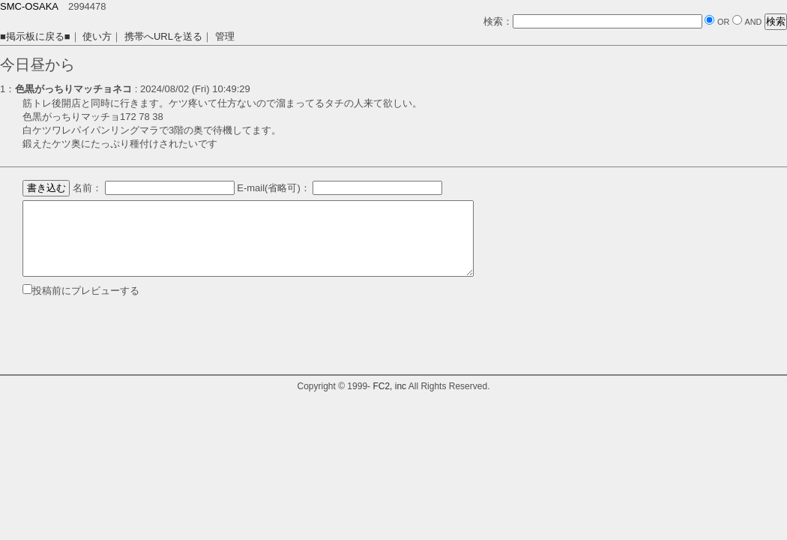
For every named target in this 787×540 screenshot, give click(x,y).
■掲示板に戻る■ (35, 36)
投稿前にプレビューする (85, 290)
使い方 (97, 36)
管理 (225, 36)
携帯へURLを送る (163, 36)
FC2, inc (389, 386)
